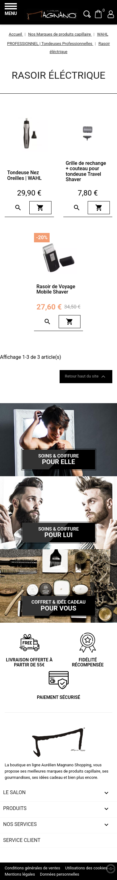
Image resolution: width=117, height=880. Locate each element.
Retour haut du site (86, 376)
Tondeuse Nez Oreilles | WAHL (24, 175)
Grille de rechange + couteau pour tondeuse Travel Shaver (86, 171)
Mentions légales (20, 874)
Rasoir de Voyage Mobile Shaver (56, 289)
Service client (22, 840)
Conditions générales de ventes (32, 868)
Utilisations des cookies (86, 868)
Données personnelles (59, 874)
